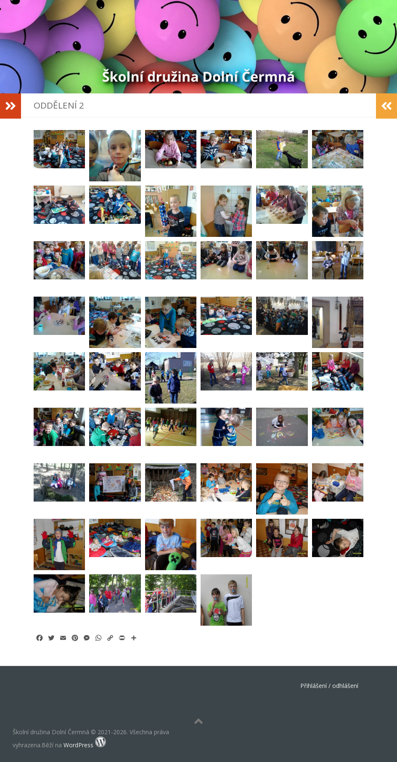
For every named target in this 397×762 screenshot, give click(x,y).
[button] (59, 155)
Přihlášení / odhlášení (329, 686)
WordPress (78, 745)
